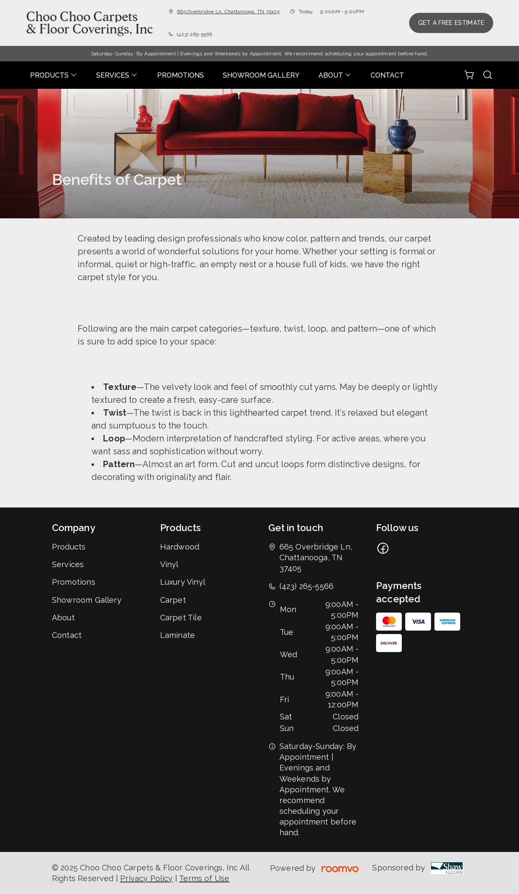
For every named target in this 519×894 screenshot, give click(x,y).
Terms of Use (204, 878)
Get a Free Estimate (451, 22)
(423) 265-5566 (194, 34)
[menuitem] (54, 75)
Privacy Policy (146, 878)
